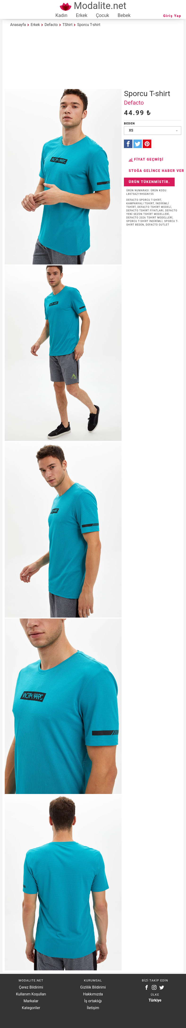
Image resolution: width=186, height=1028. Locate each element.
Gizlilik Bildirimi (93, 987)
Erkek (81, 15)
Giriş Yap (172, 16)
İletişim (93, 1008)
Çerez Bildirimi (31, 987)
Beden (129, 123)
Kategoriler (31, 1008)
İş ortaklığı (93, 1001)
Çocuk (102, 15)
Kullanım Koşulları (31, 994)
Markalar (31, 1001)
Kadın (61, 15)
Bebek (124, 15)
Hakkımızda (93, 994)
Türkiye (155, 1000)
